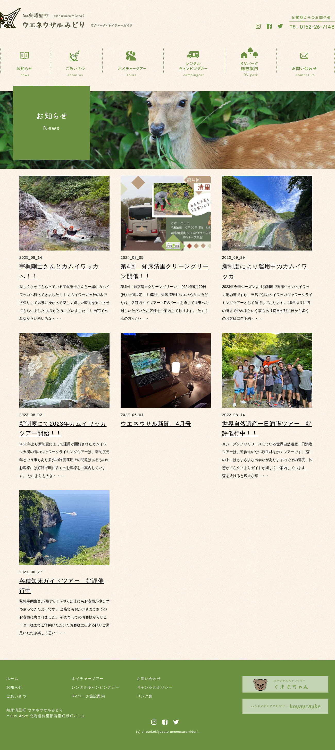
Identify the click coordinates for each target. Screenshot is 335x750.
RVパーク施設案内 (88, 696)
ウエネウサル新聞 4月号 (156, 424)
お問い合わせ (149, 678)
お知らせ (14, 687)
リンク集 (145, 696)
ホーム (12, 678)
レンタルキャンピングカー (95, 687)
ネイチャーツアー (87, 678)
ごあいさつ (16, 696)
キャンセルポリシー (155, 687)
